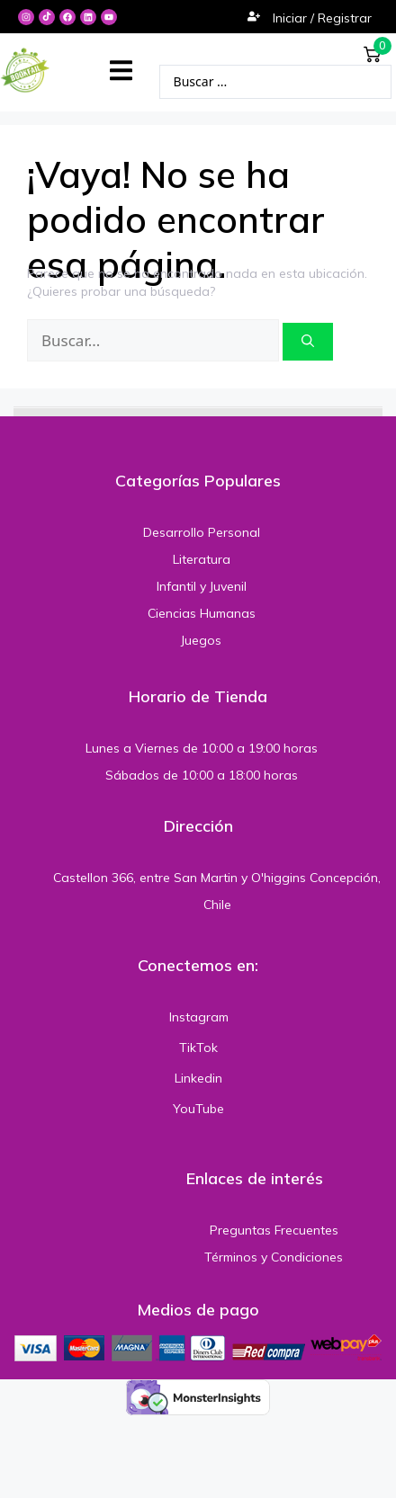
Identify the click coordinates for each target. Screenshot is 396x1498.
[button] (121, 70)
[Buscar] (308, 342)
